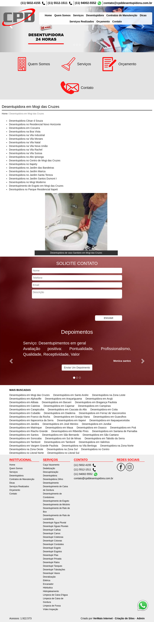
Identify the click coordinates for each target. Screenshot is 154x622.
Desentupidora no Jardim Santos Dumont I (33, 178)
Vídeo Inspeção (50, 609)
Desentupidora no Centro (95, 449)
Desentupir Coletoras (53, 537)
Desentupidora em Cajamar (59, 405)
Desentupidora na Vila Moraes (26, 138)
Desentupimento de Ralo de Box (56, 510)
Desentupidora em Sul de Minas (63, 438)
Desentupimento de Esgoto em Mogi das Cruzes (36, 185)
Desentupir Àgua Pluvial (54, 522)
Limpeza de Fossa (52, 605)
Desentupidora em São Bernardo (60, 434)
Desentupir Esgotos (52, 551)
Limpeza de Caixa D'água (55, 595)
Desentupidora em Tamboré (25, 442)
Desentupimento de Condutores (52, 495)
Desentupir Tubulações (54, 569)
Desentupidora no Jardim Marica (27, 171)
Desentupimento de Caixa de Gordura (55, 488)
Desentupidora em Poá (123, 427)
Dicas (147, 13)
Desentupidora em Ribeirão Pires (69, 431)
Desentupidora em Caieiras (24, 405)
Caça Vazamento (51, 465)
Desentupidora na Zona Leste (108, 395)
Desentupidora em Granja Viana (72, 416)
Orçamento (14, 490)
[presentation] (59, 307)
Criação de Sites (125, 618)
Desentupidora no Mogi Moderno (27, 182)
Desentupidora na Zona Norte (116, 445)
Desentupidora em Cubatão (24, 413)
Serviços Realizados (19, 486)
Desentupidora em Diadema (59, 413)
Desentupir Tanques (52, 566)
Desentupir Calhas (52, 530)
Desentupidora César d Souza (26, 120)
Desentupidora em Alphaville (25, 398)
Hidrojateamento (51, 591)
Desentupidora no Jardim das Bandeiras (31, 167)
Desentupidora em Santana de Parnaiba (114, 431)
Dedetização (49, 468)
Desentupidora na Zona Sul (62, 449)
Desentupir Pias (50, 555)
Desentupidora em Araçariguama (63, 398)
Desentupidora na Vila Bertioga (79, 445)
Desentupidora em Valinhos (94, 442)
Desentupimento (51, 483)
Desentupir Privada (52, 558)
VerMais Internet (103, 618)
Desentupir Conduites (53, 544)
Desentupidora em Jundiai (96, 423)
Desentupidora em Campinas (94, 405)
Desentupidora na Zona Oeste (26, 449)
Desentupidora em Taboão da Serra (105, 438)
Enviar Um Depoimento (77, 367)
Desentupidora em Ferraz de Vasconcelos (102, 413)
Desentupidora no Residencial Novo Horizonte (35, 124)
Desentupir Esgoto (52, 548)
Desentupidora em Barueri (56, 402)
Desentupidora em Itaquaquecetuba (109, 420)
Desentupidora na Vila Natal (24, 142)
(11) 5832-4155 (30, 3)
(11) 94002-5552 (85, 3)
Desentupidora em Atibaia (23, 402)
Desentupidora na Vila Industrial (27, 135)
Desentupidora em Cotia (104, 409)
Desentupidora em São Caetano (101, 434)
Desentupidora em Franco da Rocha (29, 416)
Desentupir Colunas (52, 540)
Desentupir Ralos (51, 562)
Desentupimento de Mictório (56, 504)
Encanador (48, 584)
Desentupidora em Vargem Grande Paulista (33, 445)
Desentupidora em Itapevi (71, 420)
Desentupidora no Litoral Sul (63, 452)
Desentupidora (99, 13)
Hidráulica (47, 587)
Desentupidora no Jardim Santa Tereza (31, 174)
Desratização (49, 577)
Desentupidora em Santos (24, 434)
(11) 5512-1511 (57, 3)
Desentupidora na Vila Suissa (25, 153)
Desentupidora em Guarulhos (109, 416)
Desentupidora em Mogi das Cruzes (29, 395)
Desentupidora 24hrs (53, 479)
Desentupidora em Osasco (92, 427)
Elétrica (46, 580)
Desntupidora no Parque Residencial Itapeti (33, 189)
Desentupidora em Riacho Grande (28, 431)
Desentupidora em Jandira (24, 423)
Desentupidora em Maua (59, 427)
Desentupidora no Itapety (23, 164)
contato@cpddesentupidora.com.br (128, 3)
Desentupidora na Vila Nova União (28, 146)
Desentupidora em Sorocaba (25, 438)
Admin (141, 618)
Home (52, 13)
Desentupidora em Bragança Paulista (96, 402)
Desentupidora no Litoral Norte (26, 452)
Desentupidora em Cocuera (24, 127)
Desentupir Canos (51, 533)
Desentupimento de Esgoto (56, 501)
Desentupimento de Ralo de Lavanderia (56, 517)
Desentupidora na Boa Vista (24, 131)
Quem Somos (66, 13)
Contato (13, 493)
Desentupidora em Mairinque (25, 427)
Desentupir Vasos (51, 573)
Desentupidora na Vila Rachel (25, 149)
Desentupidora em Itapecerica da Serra (31, 420)
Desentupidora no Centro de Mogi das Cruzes (34, 160)
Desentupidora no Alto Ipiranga (26, 156)
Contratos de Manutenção (125, 13)
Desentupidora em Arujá (99, 398)
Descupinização (50, 472)
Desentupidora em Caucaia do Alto (67, 409)
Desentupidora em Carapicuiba (26, 409)
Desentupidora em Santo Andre (70, 395)
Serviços (82, 13)
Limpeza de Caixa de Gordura (53, 600)
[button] (11, 26)
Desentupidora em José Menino (60, 423)
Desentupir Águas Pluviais (55, 526)
